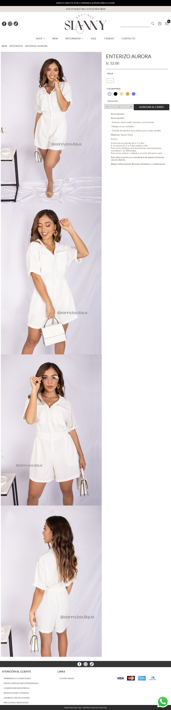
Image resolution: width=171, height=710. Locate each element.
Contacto (128, 38)
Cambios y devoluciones (17, 697)
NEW (55, 38)
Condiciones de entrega (16, 688)
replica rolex (142, 145)
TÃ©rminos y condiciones (17, 678)
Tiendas (109, 38)
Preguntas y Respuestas (16, 702)
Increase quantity (131, 106)
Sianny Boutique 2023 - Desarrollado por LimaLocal (85, 707)
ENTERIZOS (16, 46)
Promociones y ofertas (16, 693)
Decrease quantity (106, 106)
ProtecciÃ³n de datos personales (21, 683)
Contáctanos (66, 678)
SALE (93, 38)
